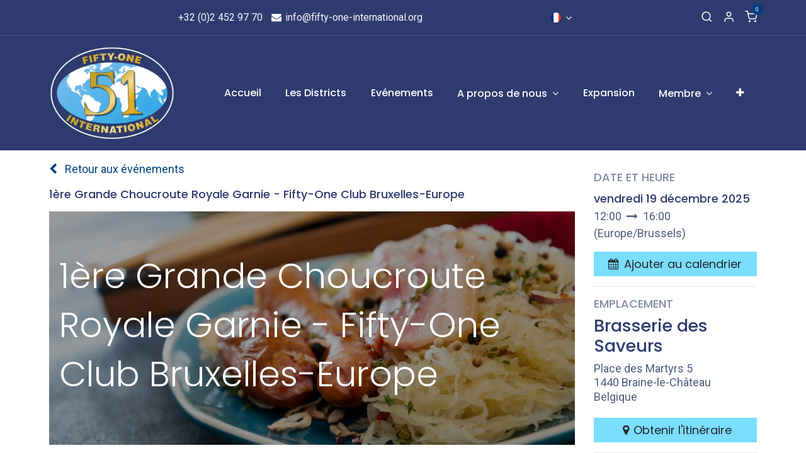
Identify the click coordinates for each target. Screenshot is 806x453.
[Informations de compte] (729, 17)
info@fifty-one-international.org (346, 17)
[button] (675, 264)
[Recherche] (707, 17)
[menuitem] (243, 93)
